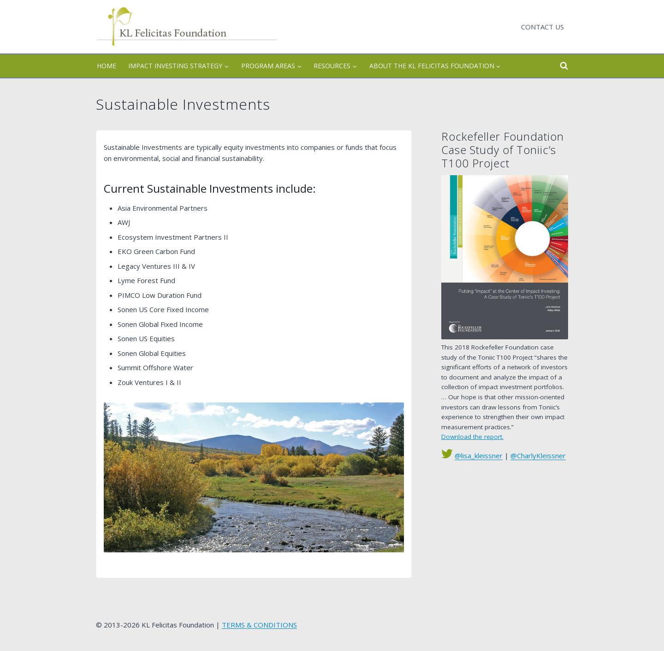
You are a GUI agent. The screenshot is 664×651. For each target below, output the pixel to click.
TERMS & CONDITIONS (259, 624)
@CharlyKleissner (538, 455)
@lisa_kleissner (479, 455)
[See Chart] (504, 257)
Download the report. (472, 436)
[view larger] (254, 477)
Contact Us (542, 26)
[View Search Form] (555, 66)
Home (106, 65)
